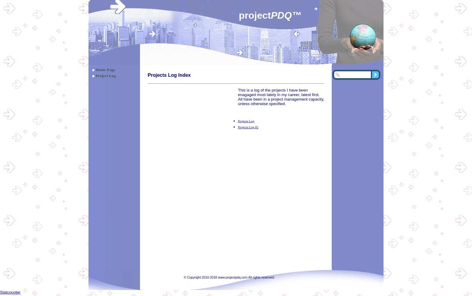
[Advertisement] (193, 125)
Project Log (106, 75)
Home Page (105, 69)
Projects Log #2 (248, 127)
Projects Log (246, 121)
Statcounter (10, 292)
